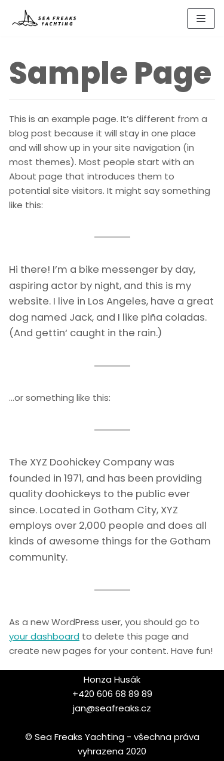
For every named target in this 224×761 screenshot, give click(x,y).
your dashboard (44, 636)
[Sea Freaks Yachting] (45, 18)
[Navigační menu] (201, 18)
